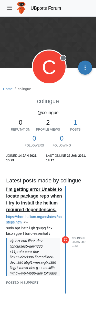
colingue (78, 238)
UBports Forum (46, 8)
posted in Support (22, 283)
